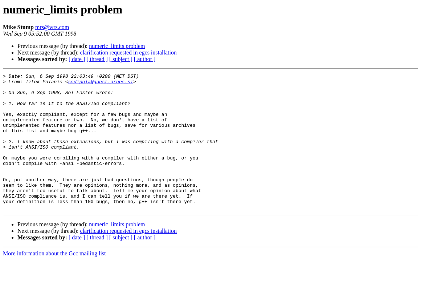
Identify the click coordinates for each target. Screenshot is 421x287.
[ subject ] (120, 59)
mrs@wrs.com (52, 27)
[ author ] (145, 59)
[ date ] (77, 59)
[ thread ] (97, 59)
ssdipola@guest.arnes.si (100, 83)
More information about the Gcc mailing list (54, 281)
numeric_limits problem (117, 46)
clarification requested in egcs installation (128, 52)
